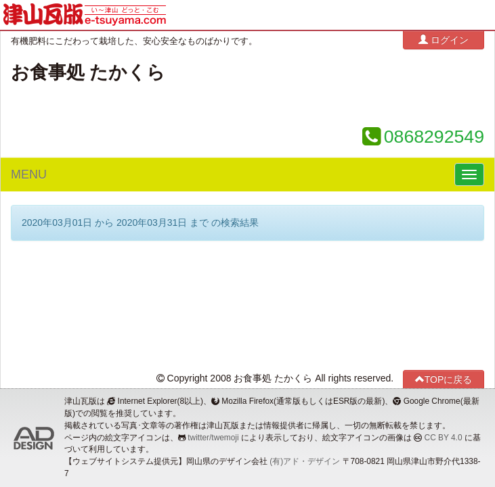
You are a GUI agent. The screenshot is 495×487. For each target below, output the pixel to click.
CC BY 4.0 (443, 437)
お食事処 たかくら (88, 72)
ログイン (443, 39)
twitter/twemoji (213, 437)
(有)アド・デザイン (305, 461)
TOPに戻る (444, 379)
